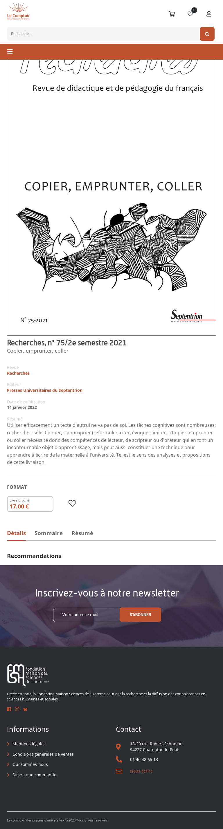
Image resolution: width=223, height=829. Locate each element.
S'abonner (140, 614)
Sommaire (49, 533)
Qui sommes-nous (30, 764)
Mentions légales (29, 743)
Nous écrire (141, 771)
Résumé (82, 533)
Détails (16, 533)
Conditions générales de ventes (43, 754)
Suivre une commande (34, 774)
